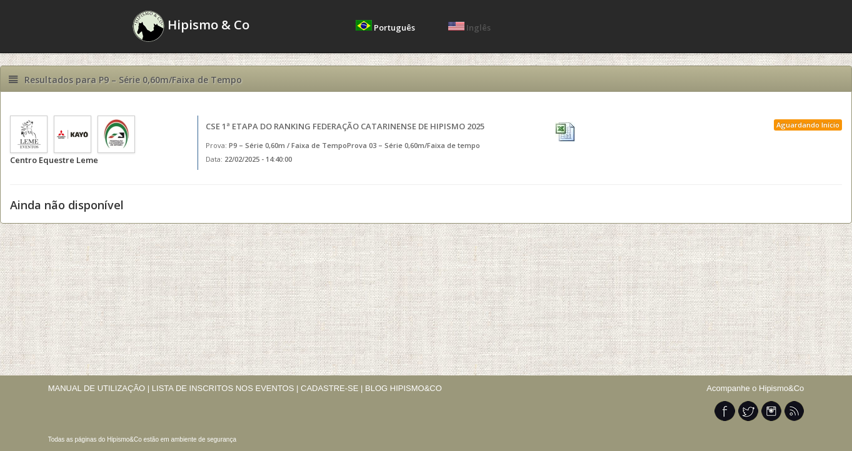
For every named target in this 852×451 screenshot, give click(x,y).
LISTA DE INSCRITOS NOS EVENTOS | (225, 388)
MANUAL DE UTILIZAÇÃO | (99, 388)
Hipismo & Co (191, 26)
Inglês (469, 27)
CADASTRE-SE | (333, 388)
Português (386, 27)
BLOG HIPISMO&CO (403, 388)
